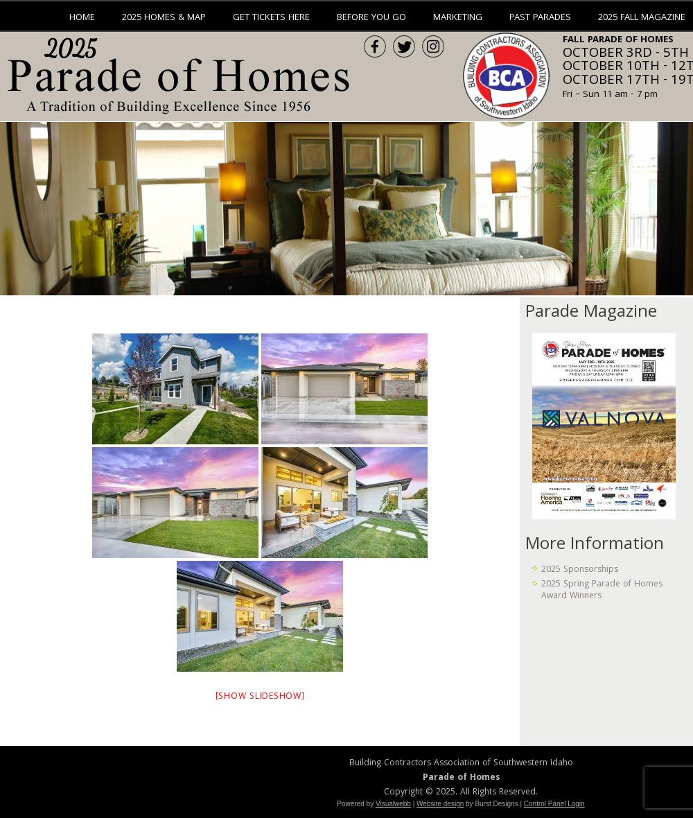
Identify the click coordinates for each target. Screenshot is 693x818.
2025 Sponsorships (579, 570)
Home (82, 18)
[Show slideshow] (260, 697)
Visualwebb (393, 804)
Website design (440, 804)
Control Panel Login (554, 804)
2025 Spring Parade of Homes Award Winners (602, 590)
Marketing (457, 18)
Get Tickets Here (271, 18)
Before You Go (371, 18)
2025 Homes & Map (164, 18)
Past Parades (540, 18)
